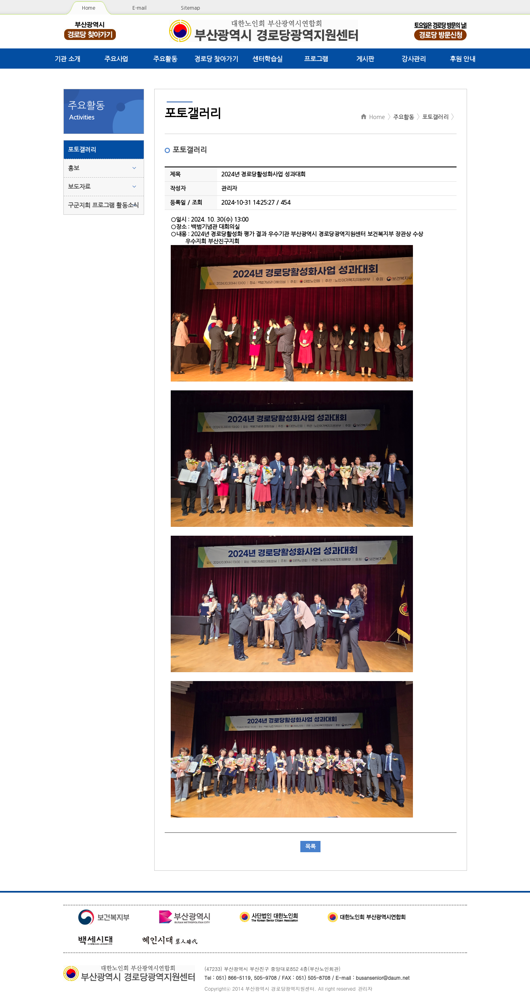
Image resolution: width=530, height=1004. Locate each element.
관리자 (365, 988)
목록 (310, 846)
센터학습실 (267, 59)
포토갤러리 (82, 150)
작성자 (178, 188)
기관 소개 (67, 59)
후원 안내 (463, 59)
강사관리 (414, 59)
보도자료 (79, 187)
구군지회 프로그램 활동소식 (103, 205)
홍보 (73, 168)
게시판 (365, 59)
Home (88, 8)
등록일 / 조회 (186, 202)
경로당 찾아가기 (216, 59)
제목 (175, 174)
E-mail (139, 8)
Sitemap (190, 8)
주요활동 (165, 59)
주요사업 (116, 59)
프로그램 (316, 59)
